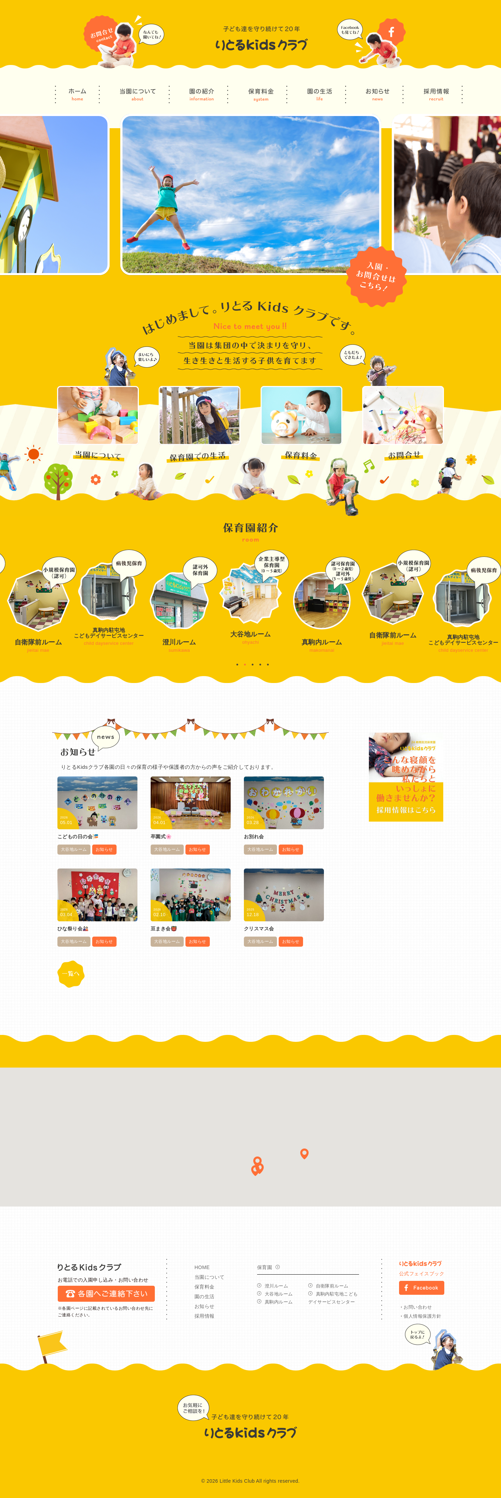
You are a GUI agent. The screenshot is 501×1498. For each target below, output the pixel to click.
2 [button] (244, 664)
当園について (209, 1277)
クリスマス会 (259, 928)
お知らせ (104, 849)
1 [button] (237, 664)
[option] (250, 194)
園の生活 (204, 1296)
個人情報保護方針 (422, 1316)
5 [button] (267, 664)
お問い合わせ (418, 1307)
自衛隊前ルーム (332, 1286)
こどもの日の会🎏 (78, 836)
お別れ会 (254, 836)
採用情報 (204, 1316)
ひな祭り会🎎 (73, 928)
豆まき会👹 (164, 928)
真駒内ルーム (279, 1301)
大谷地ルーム (74, 849)
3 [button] (252, 664)
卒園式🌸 (161, 836)
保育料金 (204, 1287)
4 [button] (260, 664)
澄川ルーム (276, 1286)
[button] (304, 1154)
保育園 (264, 1267)
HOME (202, 1267)
